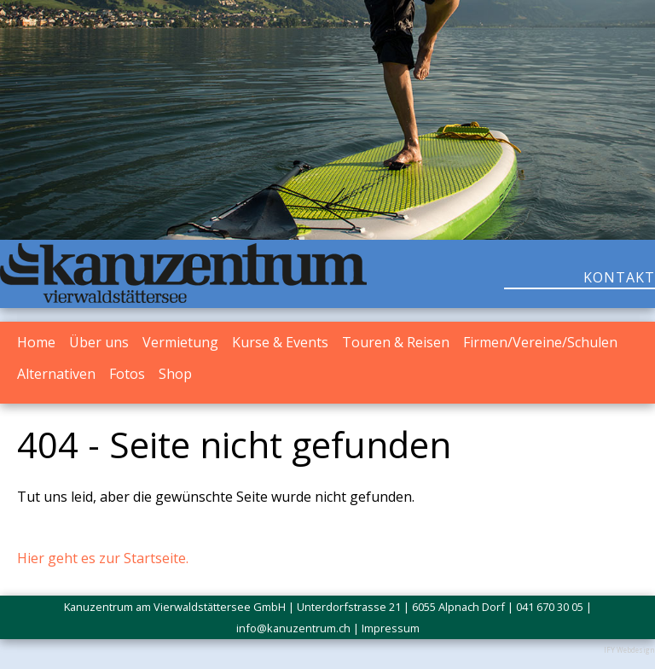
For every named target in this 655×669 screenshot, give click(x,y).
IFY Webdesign (629, 649)
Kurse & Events (280, 342)
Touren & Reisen (395, 342)
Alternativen (56, 373)
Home (36, 342)
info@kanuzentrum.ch (293, 628)
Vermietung (180, 342)
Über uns (99, 342)
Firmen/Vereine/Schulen (540, 342)
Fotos (127, 373)
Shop (175, 373)
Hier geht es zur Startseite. (102, 558)
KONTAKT (619, 277)
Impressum (391, 628)
